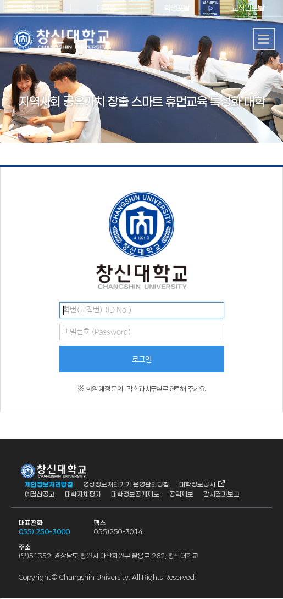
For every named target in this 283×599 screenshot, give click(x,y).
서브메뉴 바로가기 (0, 0)
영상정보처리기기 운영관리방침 (126, 484)
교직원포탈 (247, 8)
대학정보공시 (197, 484)
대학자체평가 (83, 494)
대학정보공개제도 (135, 494)
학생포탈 (177, 8)
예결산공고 (40, 494)
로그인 (142, 359)
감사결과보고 (221, 494)
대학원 (106, 8)
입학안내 (35, 8)
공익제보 (181, 494)
